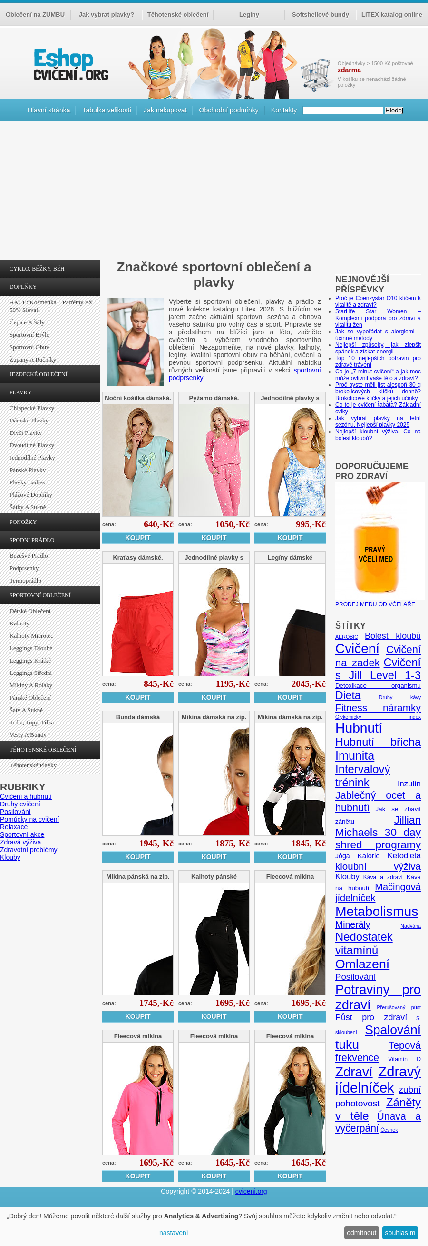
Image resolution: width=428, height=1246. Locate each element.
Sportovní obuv (29, 347)
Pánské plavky (28, 469)
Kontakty (284, 110)
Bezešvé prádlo (29, 555)
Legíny (249, 14)
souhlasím (400, 1232)
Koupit (138, 538)
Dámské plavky (29, 420)
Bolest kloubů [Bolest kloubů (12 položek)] (393, 636)
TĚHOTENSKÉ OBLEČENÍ (43, 749)
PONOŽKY (23, 522)
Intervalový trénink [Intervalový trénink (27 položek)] (362, 776)
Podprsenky (24, 568)
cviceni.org (251, 1191)
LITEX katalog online (391, 14)
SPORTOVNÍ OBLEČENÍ (40, 595)
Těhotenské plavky (33, 765)
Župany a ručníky (33, 359)
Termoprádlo (25, 580)
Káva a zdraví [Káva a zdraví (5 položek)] (383, 877)
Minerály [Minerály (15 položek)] (352, 924)
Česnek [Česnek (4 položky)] (389, 1130)
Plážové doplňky (31, 494)
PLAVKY (21, 392)
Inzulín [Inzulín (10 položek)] (409, 783)
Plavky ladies (27, 482)
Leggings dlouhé (31, 648)
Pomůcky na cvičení (29, 819)
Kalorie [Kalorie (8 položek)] (369, 856)
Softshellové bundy (320, 14)
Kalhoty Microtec (31, 635)
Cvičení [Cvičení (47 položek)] (357, 648)
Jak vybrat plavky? (106, 14)
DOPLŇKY (23, 286)
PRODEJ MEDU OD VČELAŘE (380, 601)
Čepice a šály (27, 322)
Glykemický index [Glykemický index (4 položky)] (378, 717)
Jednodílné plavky (32, 457)
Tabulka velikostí (106, 110)
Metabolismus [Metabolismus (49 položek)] (376, 911)
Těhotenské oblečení (178, 14)
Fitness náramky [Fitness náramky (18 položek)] (378, 707)
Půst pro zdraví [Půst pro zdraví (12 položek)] (371, 1017)
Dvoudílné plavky (32, 445)
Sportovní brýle (29, 334)
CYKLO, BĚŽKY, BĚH (37, 268)
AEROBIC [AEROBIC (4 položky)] (346, 637)
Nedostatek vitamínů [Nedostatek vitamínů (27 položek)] (364, 943)
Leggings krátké (30, 660)
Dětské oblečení (30, 610)
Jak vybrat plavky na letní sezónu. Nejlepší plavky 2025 (378, 421)
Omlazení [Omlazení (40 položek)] (362, 964)
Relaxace (14, 827)
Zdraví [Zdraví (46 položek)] (354, 1072)
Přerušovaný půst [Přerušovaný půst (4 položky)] (399, 1007)
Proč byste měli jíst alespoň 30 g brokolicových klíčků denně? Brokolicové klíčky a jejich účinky (378, 392)
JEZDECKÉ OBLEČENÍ (39, 374)
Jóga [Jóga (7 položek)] (342, 856)
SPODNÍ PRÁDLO (32, 540)
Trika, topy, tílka (32, 722)
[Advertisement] (214, 192)
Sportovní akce (22, 834)
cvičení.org (69, 64)
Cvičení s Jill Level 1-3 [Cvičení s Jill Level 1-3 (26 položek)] (378, 669)
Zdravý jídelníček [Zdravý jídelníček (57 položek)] (378, 1079)
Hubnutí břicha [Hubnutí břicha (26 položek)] (378, 742)
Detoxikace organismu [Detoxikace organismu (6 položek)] (378, 685)
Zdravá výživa (20, 842)
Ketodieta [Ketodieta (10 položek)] (404, 855)
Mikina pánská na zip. (138, 876)
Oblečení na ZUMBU (35, 14)
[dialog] (214, 1226)
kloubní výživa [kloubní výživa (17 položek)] (378, 866)
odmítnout (361, 1232)
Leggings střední (31, 672)
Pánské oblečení (30, 697)
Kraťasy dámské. (138, 557)
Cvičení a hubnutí (26, 796)
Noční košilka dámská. (138, 398)
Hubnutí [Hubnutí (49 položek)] (358, 727)
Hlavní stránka (49, 110)
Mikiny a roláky (31, 685)
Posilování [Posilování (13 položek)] (355, 977)
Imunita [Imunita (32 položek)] (354, 755)
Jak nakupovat (165, 110)
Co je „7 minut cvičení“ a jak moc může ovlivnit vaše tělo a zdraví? (378, 375)
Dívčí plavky (26, 432)
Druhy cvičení (20, 804)
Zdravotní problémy (29, 850)
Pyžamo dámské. (214, 398)
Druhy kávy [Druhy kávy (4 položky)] (400, 697)
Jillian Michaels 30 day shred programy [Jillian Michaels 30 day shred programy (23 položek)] (378, 832)
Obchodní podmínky (229, 110)
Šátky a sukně (28, 507)
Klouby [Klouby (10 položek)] (347, 876)
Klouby (10, 857)
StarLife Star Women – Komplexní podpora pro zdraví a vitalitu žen (378, 318)
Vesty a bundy (28, 734)
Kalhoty (19, 623)
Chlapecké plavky (32, 408)
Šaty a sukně (26, 709)
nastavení (173, 1232)
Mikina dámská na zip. (214, 717)
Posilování (15, 811)
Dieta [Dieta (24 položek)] (348, 695)
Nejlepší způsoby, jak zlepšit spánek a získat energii (378, 348)
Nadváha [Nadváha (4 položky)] (410, 926)
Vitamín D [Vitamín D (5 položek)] (404, 1059)
